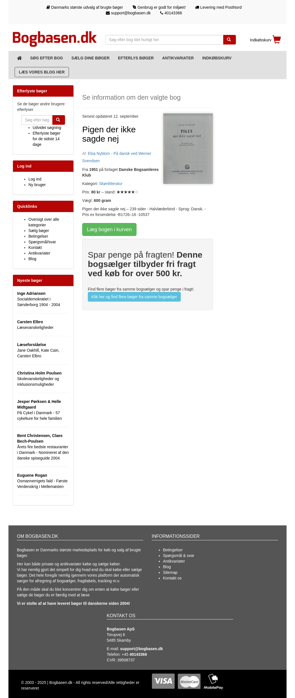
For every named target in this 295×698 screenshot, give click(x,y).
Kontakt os (172, 578)
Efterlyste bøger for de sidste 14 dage (47, 139)
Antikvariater (178, 58)
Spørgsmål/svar (42, 242)
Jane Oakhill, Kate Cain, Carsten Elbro (38, 350)
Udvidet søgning (47, 127)
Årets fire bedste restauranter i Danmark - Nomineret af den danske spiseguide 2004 (43, 446)
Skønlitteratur (110, 183)
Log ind (34, 179)
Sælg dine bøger (90, 58)
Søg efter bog (46, 58)
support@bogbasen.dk (128, 13)
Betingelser (38, 236)
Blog (32, 259)
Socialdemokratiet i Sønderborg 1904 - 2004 (38, 299)
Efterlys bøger (136, 58)
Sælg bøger (38, 230)
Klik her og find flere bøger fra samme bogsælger (134, 297)
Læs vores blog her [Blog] (42, 72)
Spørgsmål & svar (178, 555)
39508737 (126, 660)
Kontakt (35, 247)
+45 (134, 654)
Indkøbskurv (216, 58)
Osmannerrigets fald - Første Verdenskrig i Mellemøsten (42, 481)
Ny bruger (37, 184)
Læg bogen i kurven (109, 229)
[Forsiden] (19, 58)
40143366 (171, 13)
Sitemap (170, 572)
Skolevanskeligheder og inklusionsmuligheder (39, 379)
